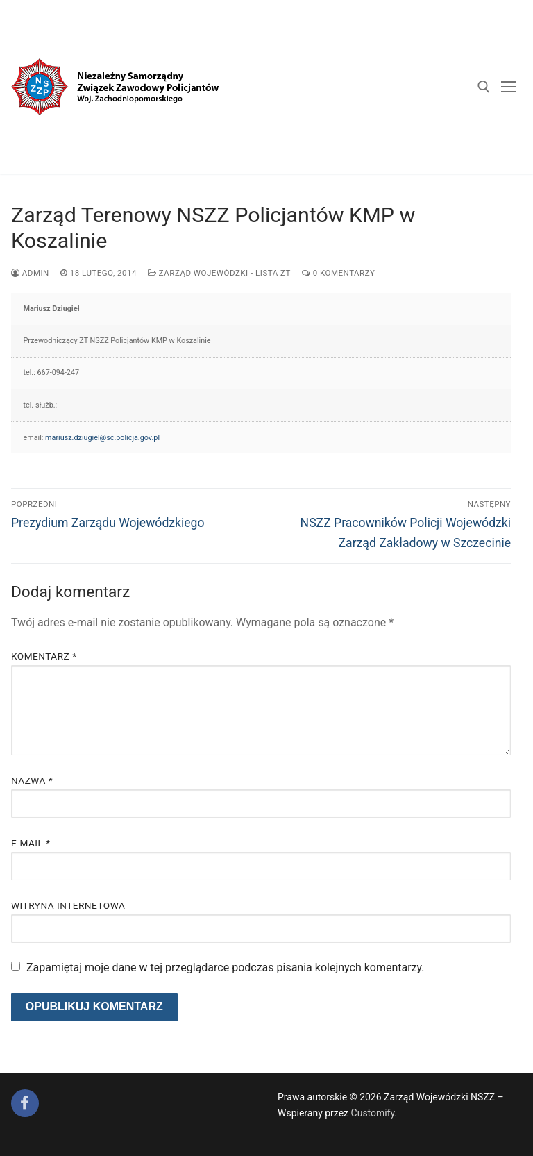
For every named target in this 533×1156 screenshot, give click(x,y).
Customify (373, 1113)
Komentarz (43, 656)
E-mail (31, 842)
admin (30, 273)
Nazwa (32, 780)
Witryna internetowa (68, 905)
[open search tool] (483, 87)
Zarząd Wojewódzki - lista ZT (219, 273)
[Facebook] (25, 1103)
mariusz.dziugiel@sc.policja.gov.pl (102, 437)
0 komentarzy (338, 273)
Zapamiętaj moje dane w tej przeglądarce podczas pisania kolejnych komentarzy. (225, 967)
